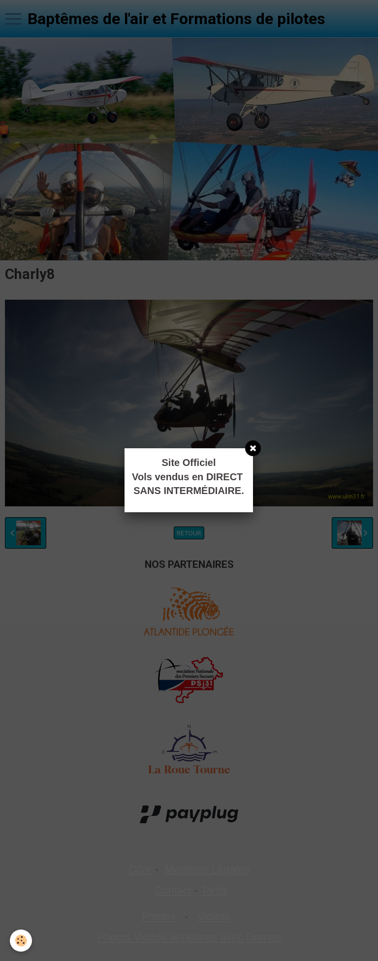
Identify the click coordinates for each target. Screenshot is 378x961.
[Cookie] (21, 941)
